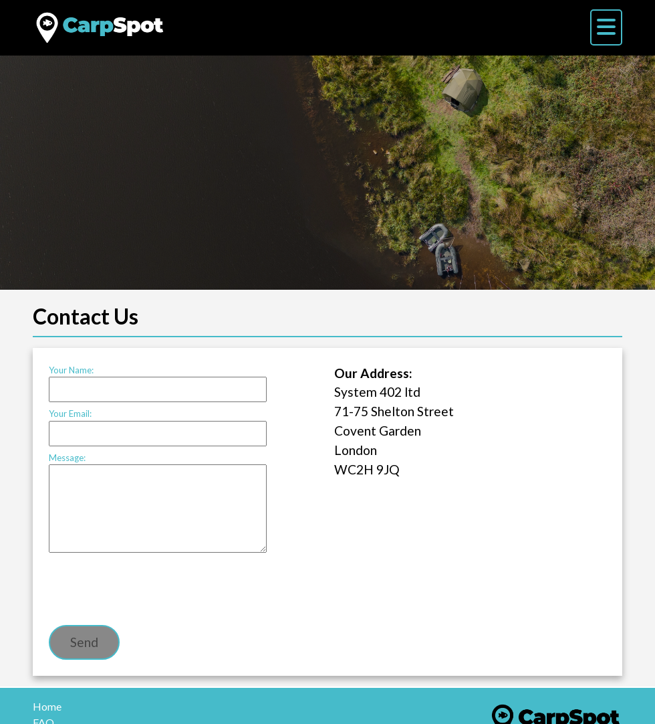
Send (84, 642)
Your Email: (158, 427)
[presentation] (150, 588)
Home (47, 706)
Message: (158, 502)
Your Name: (158, 384)
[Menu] (606, 27)
